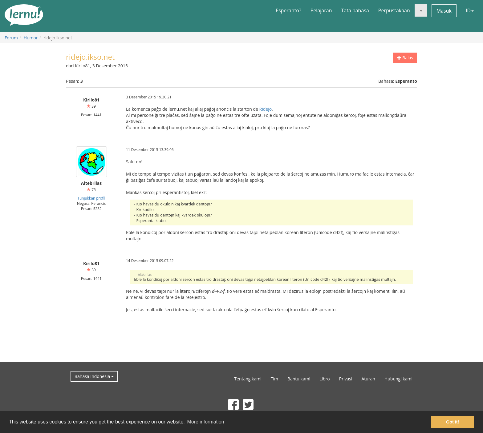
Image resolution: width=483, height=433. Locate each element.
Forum (11, 38)
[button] (421, 10)
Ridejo (265, 109)
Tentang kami (247, 379)
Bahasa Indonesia (94, 376)
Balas (405, 58)
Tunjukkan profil (91, 198)
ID (470, 10)
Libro (324, 379)
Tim (274, 379)
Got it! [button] (452, 421)
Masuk (444, 10)
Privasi (345, 379)
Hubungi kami (398, 379)
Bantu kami (298, 379)
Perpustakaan (394, 10)
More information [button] (205, 421)
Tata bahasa (355, 10)
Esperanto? (288, 10)
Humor (31, 38)
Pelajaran (321, 10)
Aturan (368, 379)
